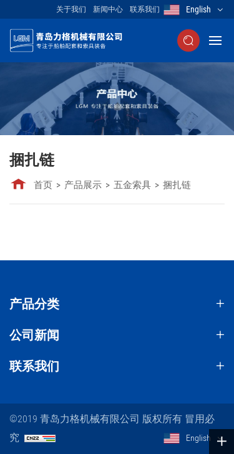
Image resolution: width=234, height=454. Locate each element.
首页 (43, 185)
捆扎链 (177, 185)
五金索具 (132, 185)
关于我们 (71, 9)
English (198, 9)
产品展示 (83, 185)
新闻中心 (108, 9)
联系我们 (145, 9)
